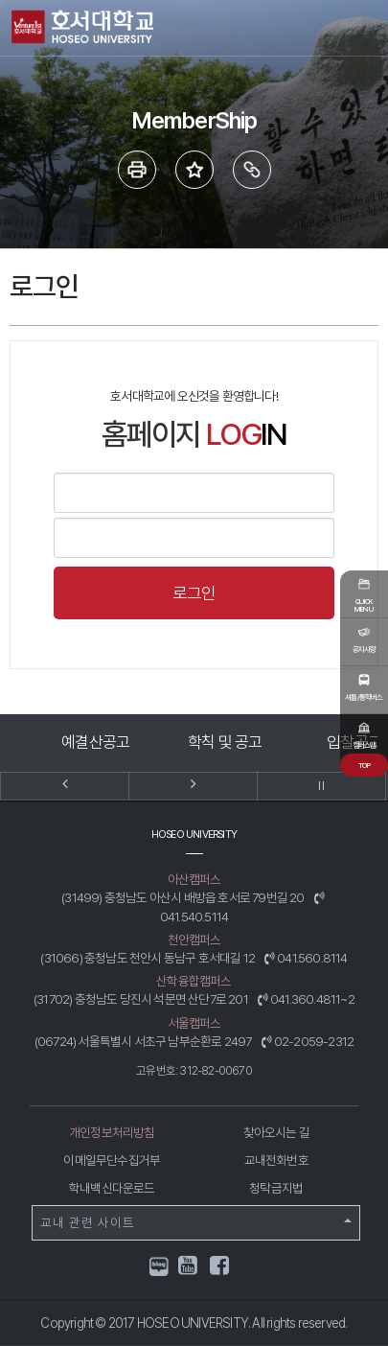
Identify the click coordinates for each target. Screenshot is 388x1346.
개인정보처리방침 (112, 1132)
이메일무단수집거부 (111, 1160)
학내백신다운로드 (112, 1187)
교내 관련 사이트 (196, 1222)
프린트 (137, 169)
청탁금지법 (276, 1187)
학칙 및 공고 (225, 742)
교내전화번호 (276, 1160)
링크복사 (252, 169)
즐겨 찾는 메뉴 (194, 169)
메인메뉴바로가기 (0, 0)
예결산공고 (95, 742)
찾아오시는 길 (276, 1132)
